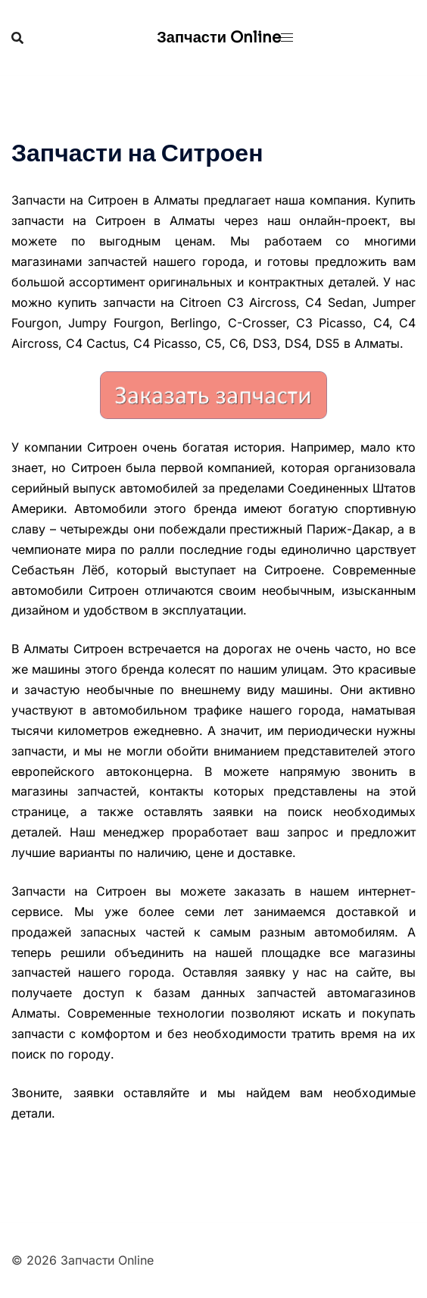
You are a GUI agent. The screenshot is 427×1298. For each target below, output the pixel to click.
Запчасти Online (219, 37)
